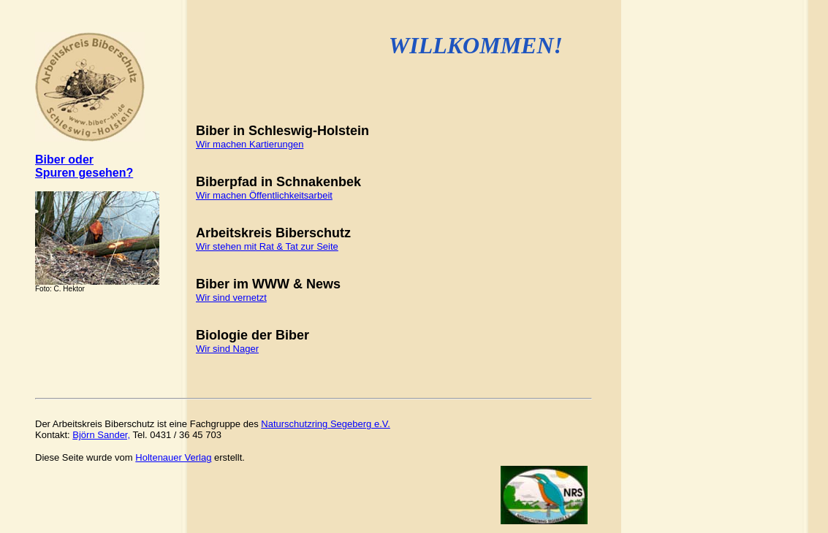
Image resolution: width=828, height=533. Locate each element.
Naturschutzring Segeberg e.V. (325, 423)
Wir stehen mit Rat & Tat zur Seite (267, 246)
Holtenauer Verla (173, 457)
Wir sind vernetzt (231, 297)
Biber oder (64, 159)
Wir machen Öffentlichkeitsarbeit (264, 195)
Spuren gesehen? (84, 172)
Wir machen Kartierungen (249, 144)
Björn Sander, (101, 434)
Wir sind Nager (227, 348)
